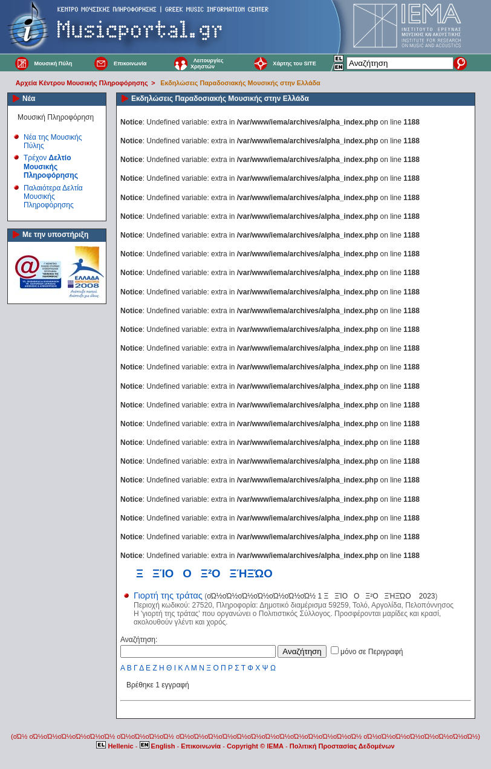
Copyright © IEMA (255, 746)
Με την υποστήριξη (55, 234)
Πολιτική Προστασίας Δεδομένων (342, 746)
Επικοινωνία (130, 63)
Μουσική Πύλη (53, 63)
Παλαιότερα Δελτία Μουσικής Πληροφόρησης (53, 197)
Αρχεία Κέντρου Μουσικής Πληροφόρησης (82, 82)
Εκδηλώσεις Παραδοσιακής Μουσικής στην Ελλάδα (240, 82)
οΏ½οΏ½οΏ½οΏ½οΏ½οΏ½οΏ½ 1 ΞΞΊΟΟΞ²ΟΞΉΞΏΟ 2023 (321, 596)
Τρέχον (51, 167)
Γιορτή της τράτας (168, 595)
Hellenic (115, 746)
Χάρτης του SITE (294, 63)
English (158, 746)
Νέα (28, 98)
